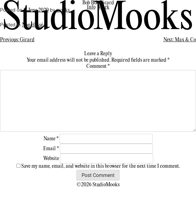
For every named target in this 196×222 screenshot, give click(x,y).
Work (103, 7)
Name (51, 139)
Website (51, 159)
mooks (63, 10)
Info (91, 7)
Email (51, 149)
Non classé (32, 25)
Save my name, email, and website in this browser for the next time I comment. (100, 166)
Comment (98, 66)
